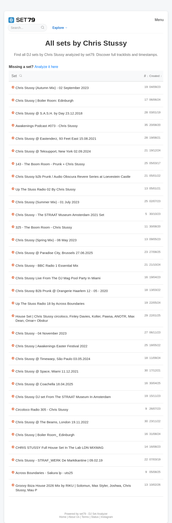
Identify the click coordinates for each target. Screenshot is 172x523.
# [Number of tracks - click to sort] (146, 76)
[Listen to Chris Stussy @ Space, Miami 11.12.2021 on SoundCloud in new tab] (13, 370)
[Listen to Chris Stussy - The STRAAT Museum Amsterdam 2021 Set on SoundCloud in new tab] (13, 214)
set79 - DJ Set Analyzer (94, 513)
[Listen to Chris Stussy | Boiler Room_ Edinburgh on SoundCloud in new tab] (13, 434)
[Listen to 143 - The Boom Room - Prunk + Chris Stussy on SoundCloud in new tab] (13, 163)
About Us (73, 517)
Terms (85, 517)
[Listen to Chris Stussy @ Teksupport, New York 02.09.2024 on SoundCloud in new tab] (13, 150)
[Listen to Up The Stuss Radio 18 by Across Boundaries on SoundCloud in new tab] (13, 303)
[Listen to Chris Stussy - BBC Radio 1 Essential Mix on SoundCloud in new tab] (13, 265)
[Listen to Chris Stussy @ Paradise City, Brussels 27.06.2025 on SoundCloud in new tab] (13, 252)
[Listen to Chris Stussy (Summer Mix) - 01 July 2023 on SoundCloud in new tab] (13, 201)
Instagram (107, 517)
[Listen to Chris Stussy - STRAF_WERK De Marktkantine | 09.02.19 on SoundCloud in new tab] (13, 459)
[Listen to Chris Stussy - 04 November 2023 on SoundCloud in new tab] (13, 332)
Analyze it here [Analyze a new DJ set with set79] (46, 67)
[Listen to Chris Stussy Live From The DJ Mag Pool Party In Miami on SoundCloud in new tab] (13, 277)
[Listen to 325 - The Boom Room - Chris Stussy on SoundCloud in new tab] (13, 226)
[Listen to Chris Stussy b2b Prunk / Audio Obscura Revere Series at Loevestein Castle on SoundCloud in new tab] (13, 176)
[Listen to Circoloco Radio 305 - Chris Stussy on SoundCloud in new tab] (13, 409)
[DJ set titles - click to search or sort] (76, 76)
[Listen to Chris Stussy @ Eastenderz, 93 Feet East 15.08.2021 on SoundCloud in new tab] (13, 138)
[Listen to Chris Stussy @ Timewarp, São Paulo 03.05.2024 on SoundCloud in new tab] (13, 358)
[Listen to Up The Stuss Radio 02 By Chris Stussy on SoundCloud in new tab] (13, 188)
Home (62, 517)
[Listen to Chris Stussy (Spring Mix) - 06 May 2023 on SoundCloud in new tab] (13, 239)
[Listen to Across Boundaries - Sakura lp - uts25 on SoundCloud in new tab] (13, 472)
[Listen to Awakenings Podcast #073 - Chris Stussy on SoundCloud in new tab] (13, 125)
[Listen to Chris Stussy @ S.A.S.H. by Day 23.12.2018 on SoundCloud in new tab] (13, 112)
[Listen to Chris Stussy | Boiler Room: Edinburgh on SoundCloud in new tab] (13, 100)
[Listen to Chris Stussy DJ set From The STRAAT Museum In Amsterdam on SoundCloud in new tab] (13, 396)
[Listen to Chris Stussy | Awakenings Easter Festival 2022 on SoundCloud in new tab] (13, 345)
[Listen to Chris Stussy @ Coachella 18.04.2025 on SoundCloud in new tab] (13, 383)
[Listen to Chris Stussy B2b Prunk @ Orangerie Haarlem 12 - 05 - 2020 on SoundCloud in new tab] (13, 290)
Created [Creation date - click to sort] (155, 76)
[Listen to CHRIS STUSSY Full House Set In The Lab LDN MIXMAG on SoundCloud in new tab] (13, 447)
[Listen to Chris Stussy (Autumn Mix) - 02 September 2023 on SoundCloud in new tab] (13, 87)
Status (95, 517)
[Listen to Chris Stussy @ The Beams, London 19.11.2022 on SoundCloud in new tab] (13, 421)
